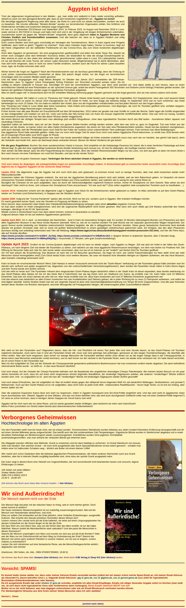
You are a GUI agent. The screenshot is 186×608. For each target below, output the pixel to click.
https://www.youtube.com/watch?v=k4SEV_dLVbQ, (29, 235)
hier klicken (66, 483)
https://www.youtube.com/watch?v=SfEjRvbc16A (83, 235)
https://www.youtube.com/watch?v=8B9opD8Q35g (28, 238)
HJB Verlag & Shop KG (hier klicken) (95, 557)
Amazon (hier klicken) (46, 557)
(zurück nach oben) (92, 603)
